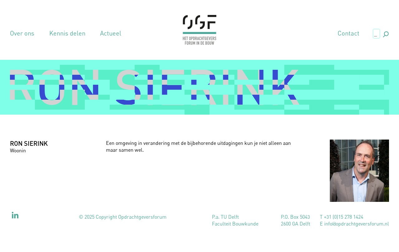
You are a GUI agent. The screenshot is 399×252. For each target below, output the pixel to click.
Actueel (110, 33)
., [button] (385, 33)
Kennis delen (67, 33)
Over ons (22, 33)
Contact (348, 33)
